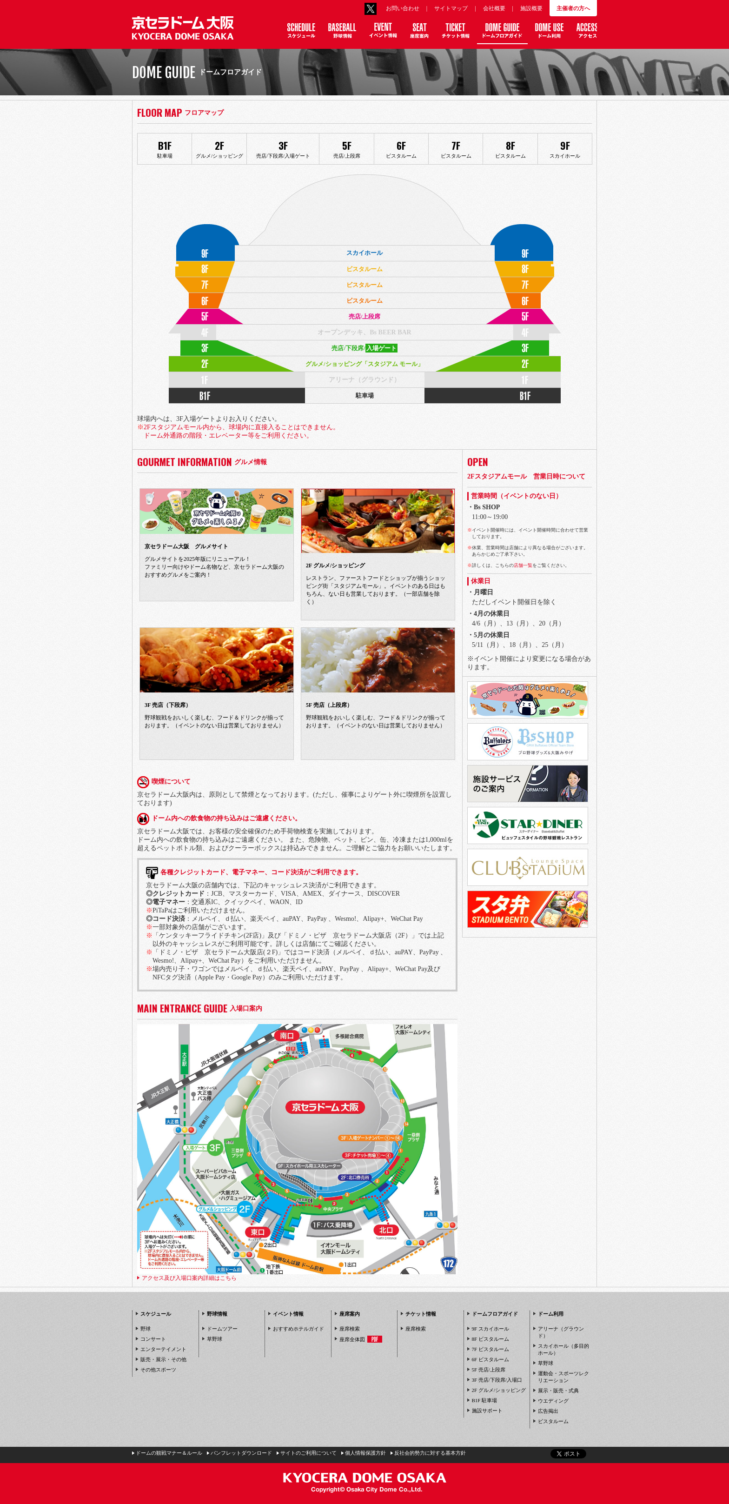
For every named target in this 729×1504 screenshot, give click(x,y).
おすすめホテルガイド (298, 1328)
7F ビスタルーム (490, 1349)
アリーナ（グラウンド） (561, 1332)
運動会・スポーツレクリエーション (563, 1377)
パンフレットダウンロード (241, 1453)
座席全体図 (360, 1339)
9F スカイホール (490, 1328)
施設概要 (531, 8)
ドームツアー (222, 1328)
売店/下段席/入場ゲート (283, 148)
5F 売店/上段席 (488, 1369)
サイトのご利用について (308, 1453)
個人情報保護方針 (365, 1453)
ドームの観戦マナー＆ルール (169, 1453)
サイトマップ (451, 8)
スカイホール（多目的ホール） (563, 1349)
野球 (145, 1328)
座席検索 (349, 1328)
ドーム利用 (550, 1314)
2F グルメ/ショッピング (499, 1390)
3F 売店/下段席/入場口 (497, 1380)
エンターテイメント (163, 1349)
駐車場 (165, 148)
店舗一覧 (523, 565)
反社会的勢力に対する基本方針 (430, 1453)
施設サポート (487, 1410)
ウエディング (553, 1401)
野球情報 (217, 1314)
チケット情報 (420, 1314)
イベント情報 (288, 1314)
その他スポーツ (158, 1369)
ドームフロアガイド (495, 1314)
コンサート (153, 1339)
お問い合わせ (402, 8)
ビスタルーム (401, 148)
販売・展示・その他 (163, 1359)
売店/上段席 (346, 148)
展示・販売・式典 (558, 1390)
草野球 (214, 1339)
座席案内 (349, 1314)
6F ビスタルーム (490, 1359)
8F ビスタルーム (490, 1339)
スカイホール (565, 148)
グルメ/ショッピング (219, 148)
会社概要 (494, 8)
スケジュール (155, 1314)
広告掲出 (548, 1411)
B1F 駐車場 (484, 1400)
